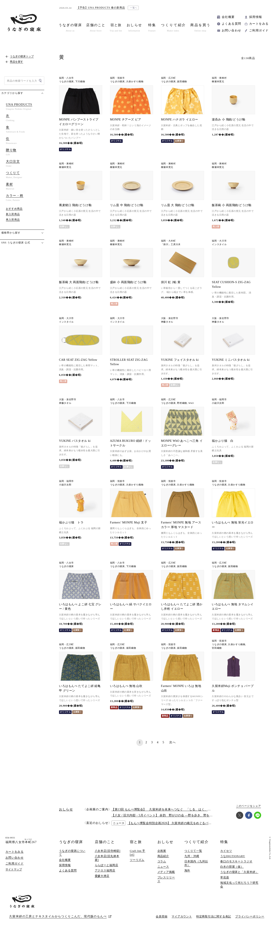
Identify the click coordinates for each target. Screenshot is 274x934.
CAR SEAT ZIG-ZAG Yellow (78, 359)
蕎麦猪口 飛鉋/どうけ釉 (75, 205)
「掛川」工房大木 (171, 244)
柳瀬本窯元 (218, 81)
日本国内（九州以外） (196, 863)
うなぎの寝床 (66, 81)
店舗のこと (105, 842)
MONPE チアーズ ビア (125, 119)
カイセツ (226, 850)
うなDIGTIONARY (232, 856)
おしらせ (165, 842)
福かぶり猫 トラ (71, 522)
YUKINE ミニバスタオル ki (231, 359)
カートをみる (259, 23)
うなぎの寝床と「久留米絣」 (239, 871)
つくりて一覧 (193, 850)
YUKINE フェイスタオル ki (180, 359)
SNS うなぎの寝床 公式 (15, 242)
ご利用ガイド (259, 30)
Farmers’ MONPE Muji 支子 (128, 522)
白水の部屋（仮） (232, 866)
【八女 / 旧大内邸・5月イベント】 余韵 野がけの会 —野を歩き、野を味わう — (167, 815)
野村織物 (182, 403)
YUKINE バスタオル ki (75, 440)
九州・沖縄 (191, 856)
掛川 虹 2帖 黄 (171, 282)
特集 (224, 842)
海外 (187, 870)
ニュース (163, 866)
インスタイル (219, 244)
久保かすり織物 (135, 81)
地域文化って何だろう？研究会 (239, 884)
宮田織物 (217, 648)
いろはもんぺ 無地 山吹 (126, 686)
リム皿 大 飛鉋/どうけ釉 (177, 205)
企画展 (161, 850)
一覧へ (133, 8)
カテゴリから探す (12, 93)
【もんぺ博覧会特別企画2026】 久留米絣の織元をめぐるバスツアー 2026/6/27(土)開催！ (188, 823)
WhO (191, 403)
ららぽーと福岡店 (106, 865)
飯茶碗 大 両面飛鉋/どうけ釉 (78, 282)
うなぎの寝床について (72, 852)
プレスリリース (166, 879)
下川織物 (80, 81)
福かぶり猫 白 (222, 440)
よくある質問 (231, 23)
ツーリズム (137, 859)
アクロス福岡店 (105, 870)
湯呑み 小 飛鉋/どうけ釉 (228, 119)
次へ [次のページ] (172, 742)
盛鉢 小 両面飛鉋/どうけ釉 (128, 282)
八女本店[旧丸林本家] (107, 857)
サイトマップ (13, 869)
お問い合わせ (231, 30)
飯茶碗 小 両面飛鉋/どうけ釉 (231, 205)
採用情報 (255, 17)
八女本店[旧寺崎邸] (108, 850)
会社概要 (228, 17)
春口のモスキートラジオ (236, 861)
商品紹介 (163, 856)
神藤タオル (167, 322)
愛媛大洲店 (102, 875)
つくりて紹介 (196, 842)
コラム (161, 861)
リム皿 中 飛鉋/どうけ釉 (126, 205)
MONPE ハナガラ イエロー (179, 119)
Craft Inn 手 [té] (137, 852)
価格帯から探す (10, 232)
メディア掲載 (166, 871)
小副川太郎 (218, 403)
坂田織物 (182, 81)
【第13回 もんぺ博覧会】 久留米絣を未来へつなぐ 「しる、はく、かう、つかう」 (170, 809)
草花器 (224, 877)
